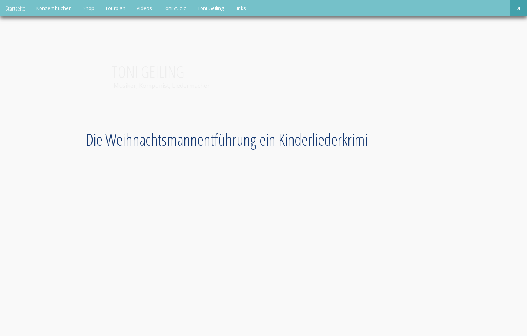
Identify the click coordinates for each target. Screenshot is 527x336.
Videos (144, 8)
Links (240, 8)
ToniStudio (175, 8)
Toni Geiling (211, 8)
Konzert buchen (54, 8)
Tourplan (115, 8)
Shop (88, 8)
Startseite (15, 8)
